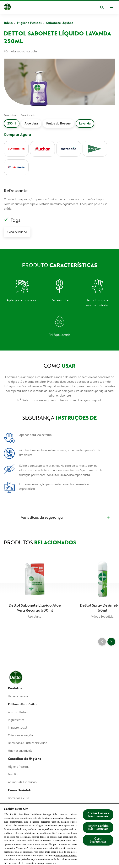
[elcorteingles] (95, 149)
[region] (59, 834)
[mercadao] (68, 149)
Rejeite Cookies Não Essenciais (98, 827)
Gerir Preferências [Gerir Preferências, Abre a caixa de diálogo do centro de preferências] (98, 840)
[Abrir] (102, 7)
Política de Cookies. (66, 855)
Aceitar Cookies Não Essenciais (98, 814)
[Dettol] (10, 7)
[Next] (111, 642)
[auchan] (42, 149)
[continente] (16, 149)
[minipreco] (16, 167)
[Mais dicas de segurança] (59, 517)
